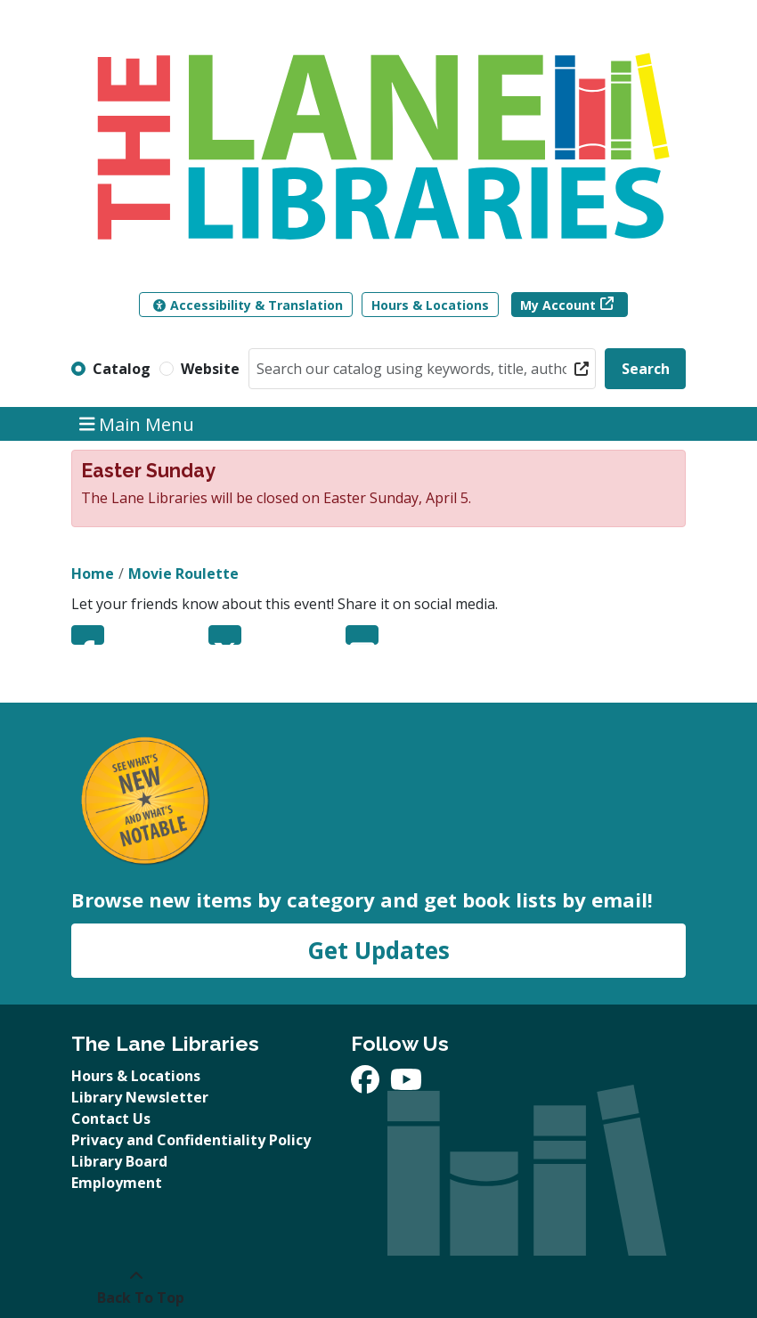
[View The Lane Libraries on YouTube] (406, 1084)
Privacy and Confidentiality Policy (191, 1140)
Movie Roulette (183, 573)
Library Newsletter (139, 1097)
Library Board (119, 1161)
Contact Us (111, 1118)
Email (362, 635)
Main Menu (137, 423)
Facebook (87, 635)
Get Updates (378, 950)
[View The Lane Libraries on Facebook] (367, 1084)
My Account (558, 305)
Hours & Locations (430, 305)
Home (92, 573)
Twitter (224, 635)
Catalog (122, 368)
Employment (116, 1182)
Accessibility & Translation (248, 305)
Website (210, 368)
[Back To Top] (135, 1287)
